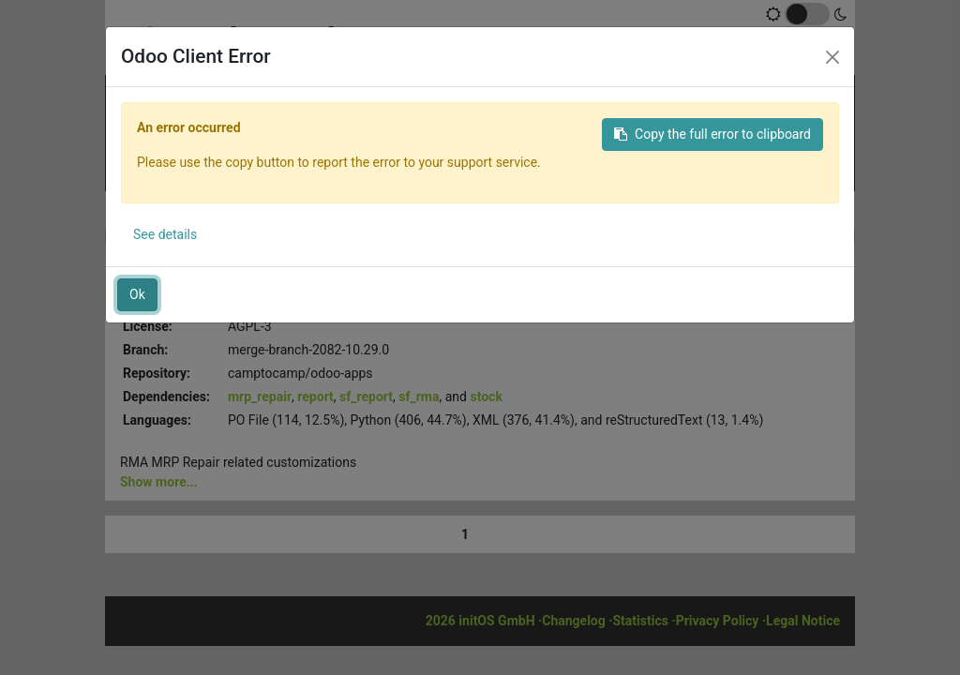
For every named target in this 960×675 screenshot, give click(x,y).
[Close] (832, 57)
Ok (137, 294)
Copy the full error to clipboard (712, 134)
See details (165, 234)
